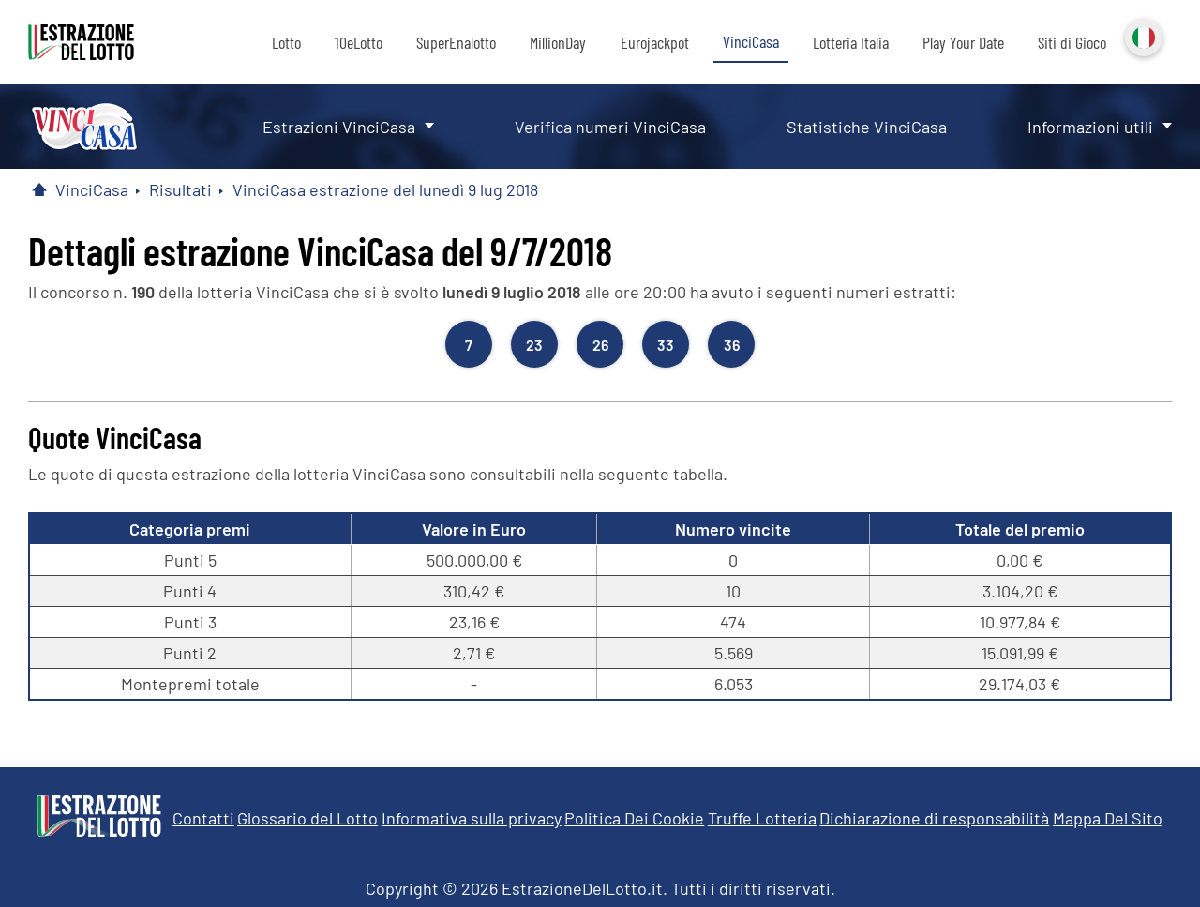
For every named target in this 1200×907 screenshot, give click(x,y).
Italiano (1141, 35)
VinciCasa (751, 41)
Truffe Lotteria (762, 818)
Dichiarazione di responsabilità (934, 818)
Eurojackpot (655, 42)
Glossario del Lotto (307, 818)
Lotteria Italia (851, 42)
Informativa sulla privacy (472, 818)
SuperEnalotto (456, 42)
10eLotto (358, 42)
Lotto (286, 42)
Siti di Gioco (1072, 42)
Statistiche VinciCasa (867, 126)
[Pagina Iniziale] (39, 189)
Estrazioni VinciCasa (338, 126)
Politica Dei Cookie (634, 818)
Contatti (203, 818)
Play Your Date (963, 42)
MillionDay (558, 42)
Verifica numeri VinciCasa (610, 126)
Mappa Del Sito (1107, 818)
